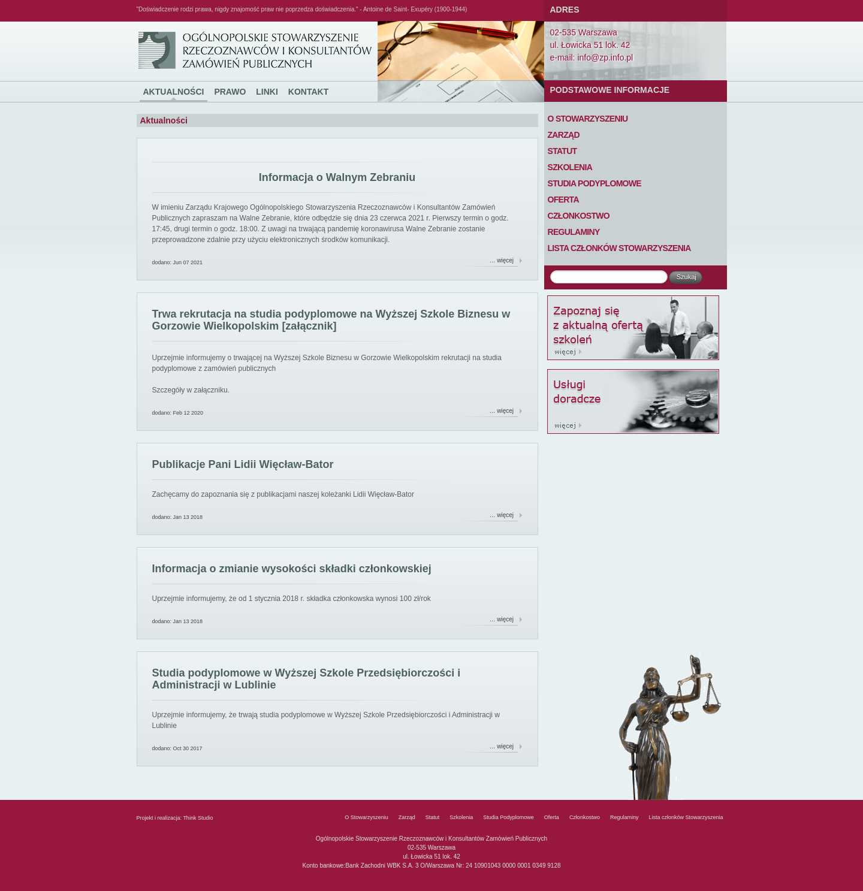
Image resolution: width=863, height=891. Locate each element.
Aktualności (173, 91)
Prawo (230, 91)
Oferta (563, 199)
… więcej (502, 260)
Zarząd (564, 135)
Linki (267, 91)
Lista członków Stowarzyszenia (619, 248)
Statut (562, 151)
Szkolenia (570, 167)
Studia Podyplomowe (594, 183)
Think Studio (198, 818)
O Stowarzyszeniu (588, 118)
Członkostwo (579, 216)
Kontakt (308, 91)
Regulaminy (574, 232)
